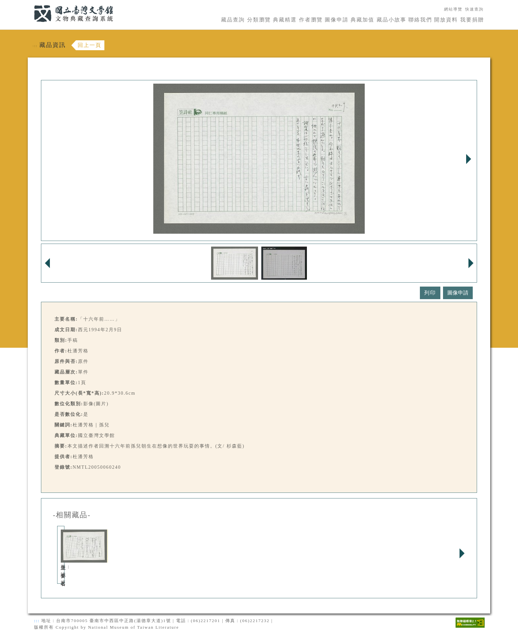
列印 (430, 293)
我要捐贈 (472, 19)
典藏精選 (285, 19)
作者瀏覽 (311, 19)
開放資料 (446, 19)
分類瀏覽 (259, 19)
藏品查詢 (233, 19)
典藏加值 (362, 19)
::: (30, 4)
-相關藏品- (72, 515)
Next (468, 159)
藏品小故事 (391, 19)
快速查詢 (474, 9)
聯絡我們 (420, 19)
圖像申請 (337, 19)
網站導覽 (453, 9)
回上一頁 (89, 45)
